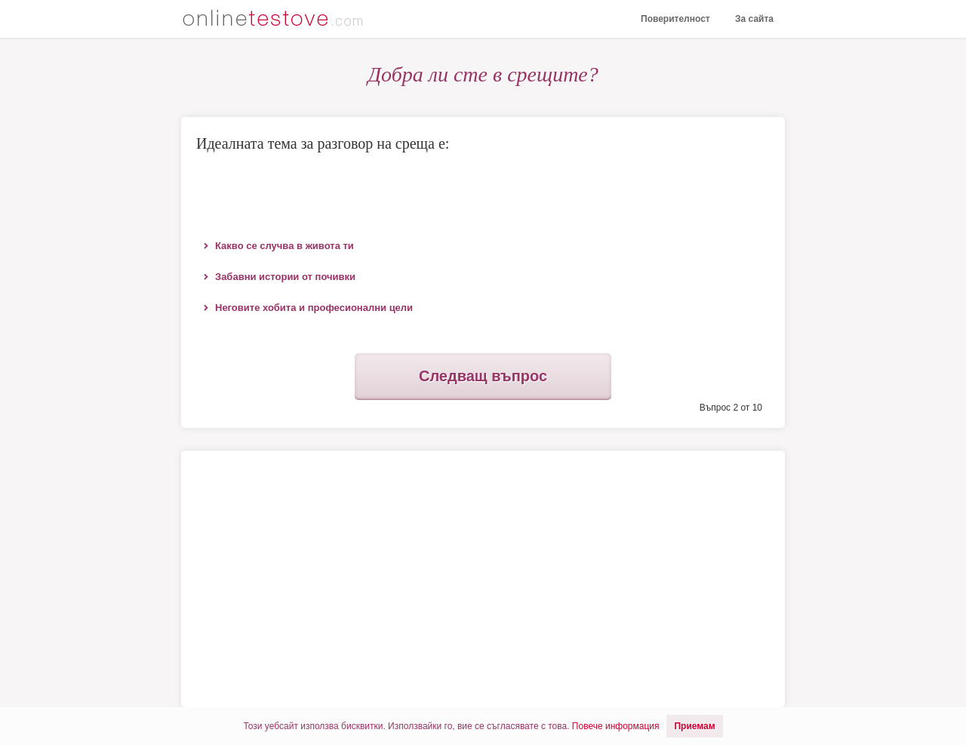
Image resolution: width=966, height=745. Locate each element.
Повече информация (616, 726)
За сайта (754, 19)
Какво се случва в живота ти (284, 245)
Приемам (694, 726)
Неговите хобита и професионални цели (314, 307)
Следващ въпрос (483, 376)
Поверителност (675, 19)
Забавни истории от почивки (285, 276)
